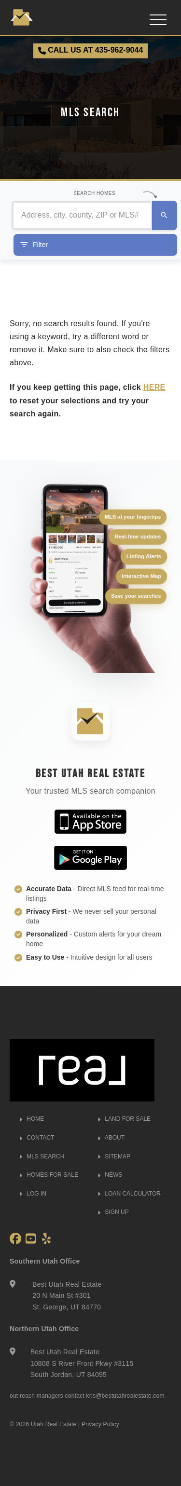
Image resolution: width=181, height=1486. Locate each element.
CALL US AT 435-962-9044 (90, 50)
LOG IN (32, 1193)
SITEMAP (113, 1156)
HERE (154, 387)
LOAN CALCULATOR (129, 1193)
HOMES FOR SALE (48, 1174)
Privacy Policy (100, 1424)
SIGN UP (113, 1212)
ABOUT (111, 1137)
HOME (31, 1118)
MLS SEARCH (41, 1156)
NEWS (109, 1174)
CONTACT (36, 1137)
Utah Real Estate (54, 1424)
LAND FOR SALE (124, 1118)
